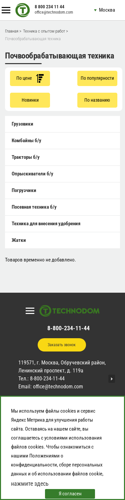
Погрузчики (24, 190)
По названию (97, 100)
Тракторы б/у (26, 157)
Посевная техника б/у (34, 207)
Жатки (19, 240)
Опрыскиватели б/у (32, 174)
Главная (11, 31)
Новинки (30, 100)
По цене (30, 78)
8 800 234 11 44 (49, 6)
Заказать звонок (62, 345)
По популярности (97, 78)
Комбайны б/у (26, 141)
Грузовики (22, 124)
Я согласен (70, 494)
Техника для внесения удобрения (46, 224)
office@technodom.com (54, 12)
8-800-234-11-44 (68, 328)
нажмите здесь (30, 483)
